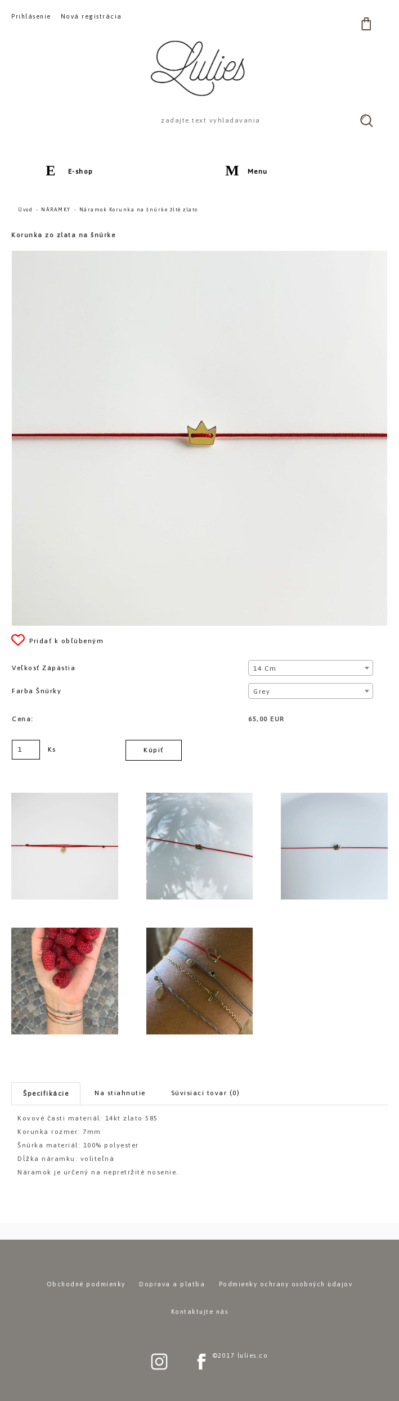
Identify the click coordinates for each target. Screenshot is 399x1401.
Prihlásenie (31, 16)
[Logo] (199, 68)
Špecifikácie (46, 1093)
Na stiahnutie (120, 1093)
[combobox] (310, 668)
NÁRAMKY (56, 210)
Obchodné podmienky (86, 1284)
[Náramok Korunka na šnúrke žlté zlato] (199, 256)
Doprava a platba (172, 1284)
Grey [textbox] (261, 691)
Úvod (25, 210)
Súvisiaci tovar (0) (205, 1093)
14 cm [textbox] (265, 668)
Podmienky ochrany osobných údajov (286, 1284)
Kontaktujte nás (199, 1311)
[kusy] (26, 750)
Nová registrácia (91, 16)
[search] (366, 120)
